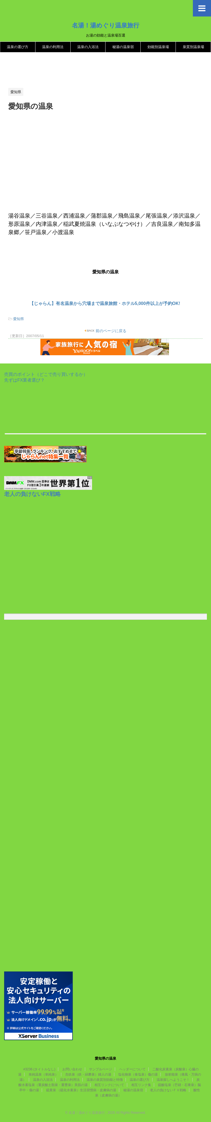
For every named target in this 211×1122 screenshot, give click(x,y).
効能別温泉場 (158, 47)
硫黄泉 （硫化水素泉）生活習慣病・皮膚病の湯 (81, 1090)
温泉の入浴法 (88, 47)
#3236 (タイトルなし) (39, 1069)
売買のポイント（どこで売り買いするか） (46, 374)
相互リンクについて (109, 1085)
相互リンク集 (141, 1085)
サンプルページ (100, 1069)
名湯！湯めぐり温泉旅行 (105, 25)
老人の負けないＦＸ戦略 (168, 1090)
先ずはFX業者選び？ (24, 380)
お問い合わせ (72, 1069)
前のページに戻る (111, 331)
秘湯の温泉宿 (123, 47)
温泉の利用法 (52, 47)
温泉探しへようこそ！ (173, 1080)
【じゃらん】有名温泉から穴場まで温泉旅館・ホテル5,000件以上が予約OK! (104, 303)
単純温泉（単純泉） (43, 1074)
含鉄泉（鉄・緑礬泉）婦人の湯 (88, 1074)
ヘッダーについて (132, 1069)
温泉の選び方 (17, 47)
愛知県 (18, 319)
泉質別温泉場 (193, 47)
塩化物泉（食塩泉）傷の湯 (138, 1074)
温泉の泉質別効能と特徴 (105, 1080)
